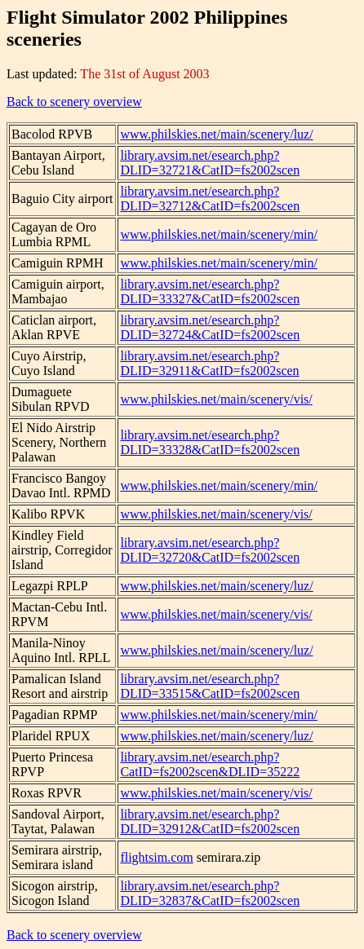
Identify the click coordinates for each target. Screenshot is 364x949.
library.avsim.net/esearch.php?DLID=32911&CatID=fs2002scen (209, 363)
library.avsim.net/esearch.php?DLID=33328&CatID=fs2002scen (210, 442)
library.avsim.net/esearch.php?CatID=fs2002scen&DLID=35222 (210, 764)
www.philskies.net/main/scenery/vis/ (216, 399)
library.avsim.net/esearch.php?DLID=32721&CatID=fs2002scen (210, 162)
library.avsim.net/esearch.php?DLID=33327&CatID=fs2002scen (210, 291)
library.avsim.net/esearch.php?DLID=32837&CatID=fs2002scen (210, 893)
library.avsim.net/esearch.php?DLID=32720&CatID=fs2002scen (210, 550)
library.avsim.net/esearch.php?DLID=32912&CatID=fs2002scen (210, 821)
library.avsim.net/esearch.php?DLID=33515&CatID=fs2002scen (210, 686)
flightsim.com (156, 857)
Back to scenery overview (74, 101)
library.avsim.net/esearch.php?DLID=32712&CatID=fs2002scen (210, 198)
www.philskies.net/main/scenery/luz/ (216, 134)
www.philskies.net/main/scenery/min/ (218, 234)
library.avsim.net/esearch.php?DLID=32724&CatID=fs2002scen (210, 327)
